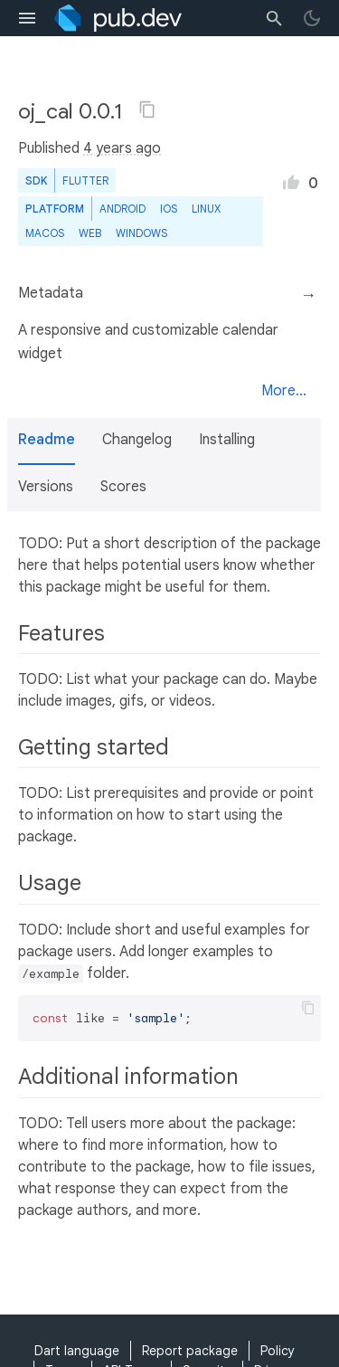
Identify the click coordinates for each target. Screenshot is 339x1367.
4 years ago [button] (122, 148)
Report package (190, 1351)
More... (283, 391)
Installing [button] (227, 440)
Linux (206, 208)
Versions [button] (45, 487)
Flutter (85, 180)
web (90, 233)
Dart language (76, 1351)
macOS (44, 233)
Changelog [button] (137, 440)
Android (122, 208)
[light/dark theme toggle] (312, 18)
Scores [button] (123, 487)
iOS (168, 208)
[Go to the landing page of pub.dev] (118, 18)
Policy (277, 1351)
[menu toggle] (27, 18)
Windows (141, 233)
